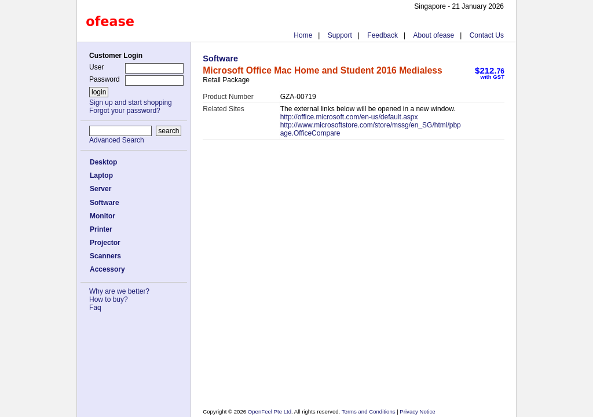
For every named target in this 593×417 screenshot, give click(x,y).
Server (100, 189)
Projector (105, 243)
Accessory (107, 269)
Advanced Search (116, 140)
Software (104, 203)
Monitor (102, 216)
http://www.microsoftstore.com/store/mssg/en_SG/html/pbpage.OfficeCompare (370, 129)
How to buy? (108, 299)
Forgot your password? (124, 111)
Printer (101, 229)
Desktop (103, 162)
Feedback (382, 35)
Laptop (101, 175)
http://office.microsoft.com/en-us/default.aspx (349, 117)
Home (303, 35)
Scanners (105, 256)
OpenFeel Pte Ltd (269, 411)
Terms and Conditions (369, 411)
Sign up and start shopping (130, 102)
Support (340, 35)
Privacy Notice (416, 411)
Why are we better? (119, 291)
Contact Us (487, 35)
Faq (95, 307)
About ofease (433, 35)
